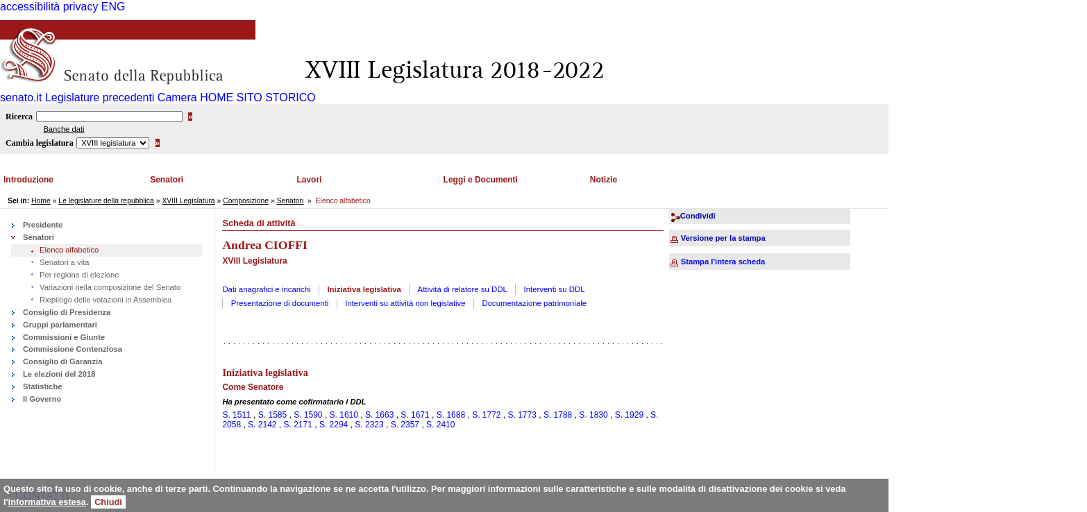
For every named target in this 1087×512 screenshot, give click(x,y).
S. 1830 (593, 415)
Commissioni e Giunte (64, 337)
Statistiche (42, 386)
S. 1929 (629, 415)
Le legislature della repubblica (105, 201)
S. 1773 (522, 415)
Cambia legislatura (40, 143)
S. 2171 (298, 424)
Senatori (166, 180)
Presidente (42, 225)
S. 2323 (369, 424)
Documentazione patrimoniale (534, 303)
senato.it (21, 97)
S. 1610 (344, 415)
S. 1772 (486, 415)
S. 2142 (262, 424)
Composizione (246, 201)
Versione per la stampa (723, 238)
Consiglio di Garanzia (62, 361)
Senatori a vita (65, 262)
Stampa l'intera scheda (723, 261)
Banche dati (63, 129)
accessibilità (30, 6)
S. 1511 (236, 415)
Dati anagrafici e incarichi (266, 289)
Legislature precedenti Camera (121, 97)
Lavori (308, 180)
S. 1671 (415, 415)
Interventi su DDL (554, 289)
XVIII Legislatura (188, 201)
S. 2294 (333, 424)
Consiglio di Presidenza (66, 312)
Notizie (603, 180)
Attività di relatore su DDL (462, 289)
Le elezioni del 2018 (59, 374)
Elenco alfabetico (69, 250)
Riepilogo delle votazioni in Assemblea (105, 300)
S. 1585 (272, 415)
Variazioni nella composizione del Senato (110, 287)
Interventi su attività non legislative (405, 303)
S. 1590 (308, 415)
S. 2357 (405, 424)
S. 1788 (558, 415)
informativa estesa (47, 502)
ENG (113, 6)
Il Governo (42, 399)
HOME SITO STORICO (258, 97)
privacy (81, 6)
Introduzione (28, 180)
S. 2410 (440, 424)
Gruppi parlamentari (60, 325)
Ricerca (19, 116)
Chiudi (108, 502)
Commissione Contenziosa (72, 349)
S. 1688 (451, 415)
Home (41, 201)
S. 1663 (379, 415)
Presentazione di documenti (280, 303)
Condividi (698, 216)
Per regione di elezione (79, 275)
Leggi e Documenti (481, 180)
